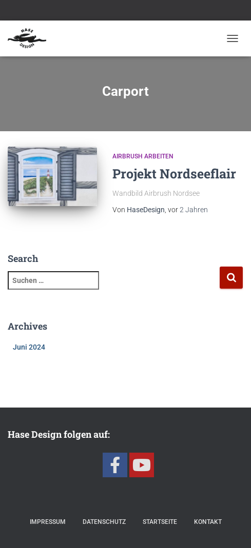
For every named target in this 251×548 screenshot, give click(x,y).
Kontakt (208, 521)
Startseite (160, 521)
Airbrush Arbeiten (142, 156)
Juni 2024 (29, 347)
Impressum (48, 521)
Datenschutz (104, 521)
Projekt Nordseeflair (174, 173)
